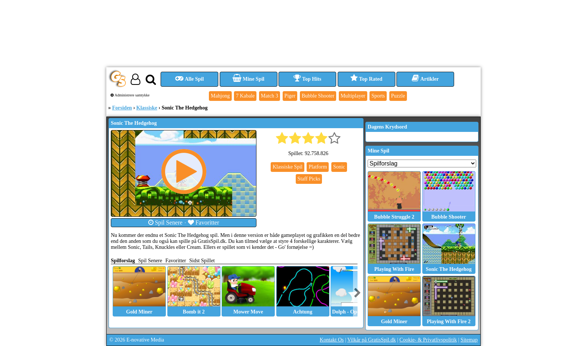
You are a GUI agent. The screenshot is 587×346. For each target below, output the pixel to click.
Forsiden (122, 108)
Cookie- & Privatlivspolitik (428, 340)
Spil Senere (165, 222)
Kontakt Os (332, 340)
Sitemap (469, 340)
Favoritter (203, 222)
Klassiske (146, 108)
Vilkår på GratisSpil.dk (371, 340)
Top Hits (307, 79)
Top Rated (366, 79)
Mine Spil (248, 79)
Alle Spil (189, 79)
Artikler (425, 79)
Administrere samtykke (130, 95)
